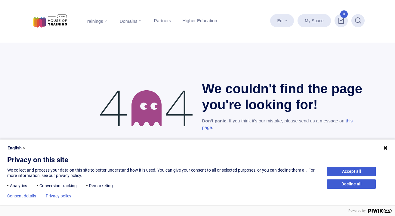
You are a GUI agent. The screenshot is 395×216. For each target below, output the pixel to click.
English (17, 148)
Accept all (351, 171)
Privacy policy (58, 196)
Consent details (21, 196)
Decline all (351, 184)
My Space (314, 20)
